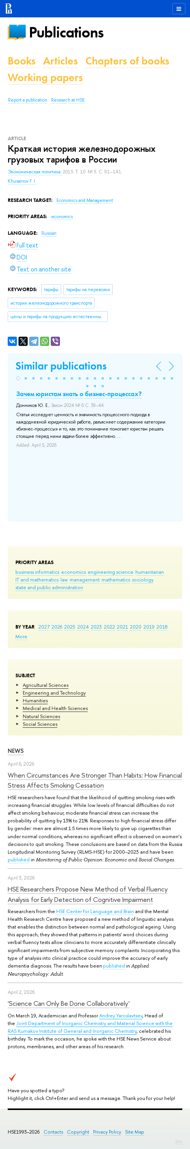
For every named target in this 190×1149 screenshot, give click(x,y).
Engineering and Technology (54, 692)
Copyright (78, 1132)
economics (73, 571)
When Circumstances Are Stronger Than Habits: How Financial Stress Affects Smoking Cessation (95, 780)
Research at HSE (68, 100)
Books (21, 61)
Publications (66, 32)
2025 (69, 626)
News (16, 751)
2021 (122, 626)
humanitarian (149, 571)
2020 (136, 626)
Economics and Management (85, 200)
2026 (57, 626)
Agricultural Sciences (45, 684)
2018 (162, 626)
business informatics (37, 571)
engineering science (110, 571)
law (64, 579)
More (21, 636)
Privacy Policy (107, 1132)
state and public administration (49, 587)
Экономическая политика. (35, 172)
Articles (60, 61)
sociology (142, 579)
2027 (44, 626)
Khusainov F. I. (22, 181)
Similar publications (61, 366)
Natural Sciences (41, 716)
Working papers (45, 77)
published (19, 859)
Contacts (53, 1132)
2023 (96, 626)
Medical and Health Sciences (55, 708)
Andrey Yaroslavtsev (120, 1015)
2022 (109, 626)
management (85, 579)
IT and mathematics (36, 579)
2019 (149, 626)
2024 (83, 626)
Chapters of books (127, 61)
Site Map (134, 1132)
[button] (18, 378)
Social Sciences (40, 723)
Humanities (35, 700)
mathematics (116, 579)
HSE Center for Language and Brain (95, 911)
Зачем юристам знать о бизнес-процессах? (79, 394)
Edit (178, 1141)
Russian (49, 233)
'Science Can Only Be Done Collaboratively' (69, 1003)
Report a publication (27, 100)
